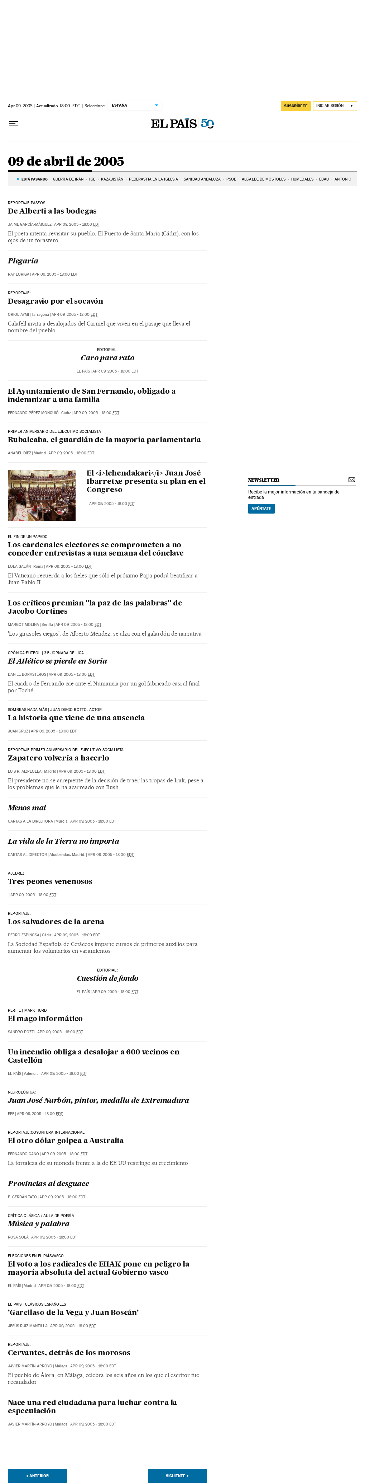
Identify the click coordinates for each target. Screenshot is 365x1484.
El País (83, 371)
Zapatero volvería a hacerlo (58, 758)
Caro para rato (107, 358)
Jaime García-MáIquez (30, 224)
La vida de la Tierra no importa (63, 842)
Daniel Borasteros (27, 674)
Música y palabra (38, 1224)
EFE (11, 1113)
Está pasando (34, 179)
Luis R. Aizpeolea (25, 771)
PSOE (231, 179)
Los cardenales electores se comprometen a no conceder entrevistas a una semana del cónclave (96, 549)
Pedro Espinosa (23, 935)
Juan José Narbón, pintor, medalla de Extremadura (98, 1101)
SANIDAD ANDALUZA (202, 179)
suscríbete (296, 105)
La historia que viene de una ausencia (76, 718)
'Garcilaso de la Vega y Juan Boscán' (73, 1313)
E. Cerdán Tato (22, 1197)
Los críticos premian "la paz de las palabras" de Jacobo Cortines (95, 607)
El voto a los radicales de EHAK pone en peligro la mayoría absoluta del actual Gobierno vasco (98, 1269)
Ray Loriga (18, 274)
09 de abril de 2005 (66, 162)
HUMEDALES (302, 179)
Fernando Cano (23, 1154)
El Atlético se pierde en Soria (57, 661)
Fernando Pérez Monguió (33, 413)
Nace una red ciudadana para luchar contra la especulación (92, 1407)
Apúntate (261, 508)
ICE (92, 179)
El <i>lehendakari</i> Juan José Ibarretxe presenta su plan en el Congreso (146, 482)
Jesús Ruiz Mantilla (28, 1326)
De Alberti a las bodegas (52, 211)
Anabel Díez (19, 453)
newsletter (264, 480)
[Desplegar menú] (13, 124)
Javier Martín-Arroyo (30, 1366)
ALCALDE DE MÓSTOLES (263, 179)
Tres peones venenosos (50, 882)
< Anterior (37, 1475)
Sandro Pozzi (21, 1032)
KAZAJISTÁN (112, 179)
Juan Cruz (18, 731)
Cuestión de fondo (108, 979)
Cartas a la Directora (30, 821)
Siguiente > (177, 1475)
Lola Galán (19, 566)
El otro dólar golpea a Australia (66, 1141)
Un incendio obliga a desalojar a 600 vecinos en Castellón (93, 1056)
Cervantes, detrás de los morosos (69, 1353)
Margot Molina (23, 624)
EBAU (324, 179)
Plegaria (23, 261)
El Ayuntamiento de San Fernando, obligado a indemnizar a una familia (92, 396)
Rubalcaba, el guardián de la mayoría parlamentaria (104, 440)
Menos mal (27, 808)
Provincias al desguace (48, 1184)
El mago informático (45, 1019)
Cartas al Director (27, 854)
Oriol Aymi (18, 314)
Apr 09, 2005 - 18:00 (77, 224)
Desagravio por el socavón (55, 301)
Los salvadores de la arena (56, 922)
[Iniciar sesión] (335, 106)
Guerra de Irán (68, 179)
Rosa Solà (18, 1237)
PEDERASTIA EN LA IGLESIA (153, 179)
